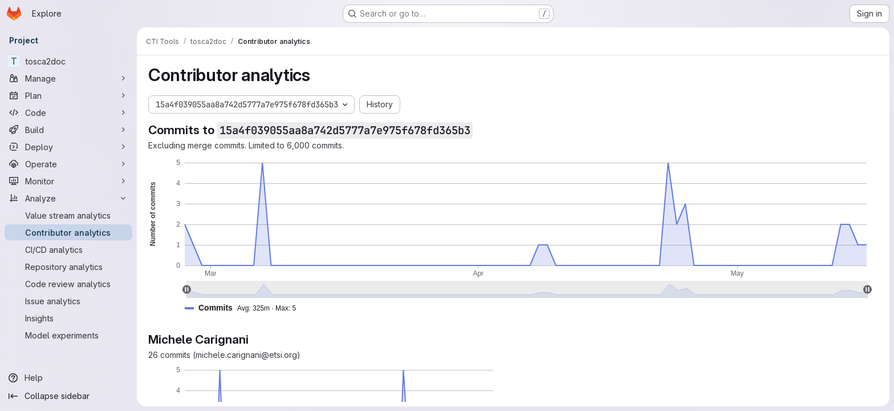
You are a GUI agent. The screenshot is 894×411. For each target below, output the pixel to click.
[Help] (68, 378)
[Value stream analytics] (68, 215)
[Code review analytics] (68, 284)
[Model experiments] (68, 335)
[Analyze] (68, 198)
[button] (245, 308)
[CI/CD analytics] (68, 249)
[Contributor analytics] (68, 232)
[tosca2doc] (68, 61)
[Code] (68, 112)
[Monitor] (68, 181)
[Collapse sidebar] (68, 396)
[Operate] (68, 164)
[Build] (68, 130)
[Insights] (68, 318)
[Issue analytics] (68, 301)
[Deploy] (68, 147)
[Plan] (68, 95)
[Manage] (68, 78)
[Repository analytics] (68, 267)
